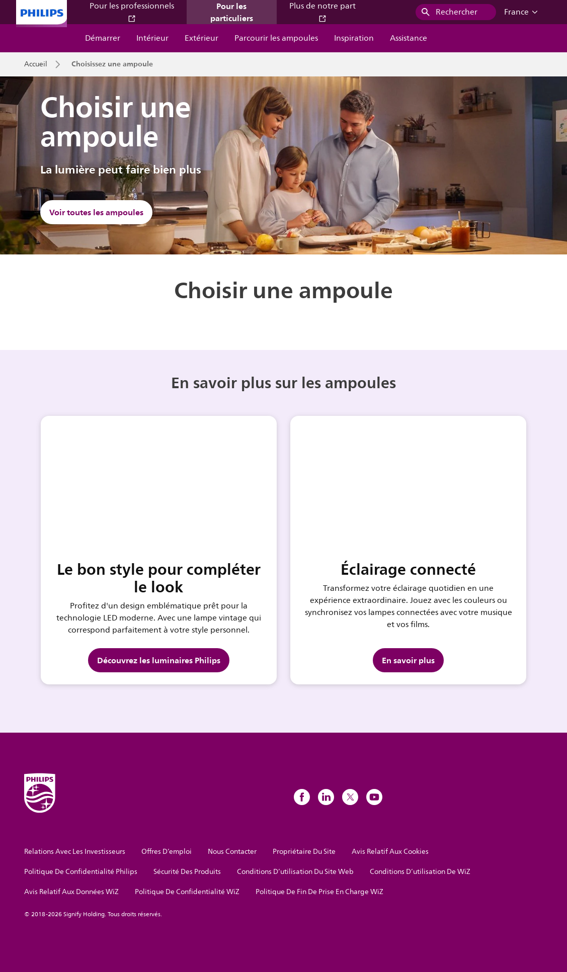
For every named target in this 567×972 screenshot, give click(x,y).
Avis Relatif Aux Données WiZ (71, 892)
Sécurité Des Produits (187, 871)
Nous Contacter (232, 851)
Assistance (408, 38)
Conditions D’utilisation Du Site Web (295, 871)
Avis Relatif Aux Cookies (390, 851)
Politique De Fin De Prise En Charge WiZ (319, 892)
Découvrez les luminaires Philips (158, 660)
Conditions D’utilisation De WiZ (420, 871)
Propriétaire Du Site (304, 851)
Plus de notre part (322, 11)
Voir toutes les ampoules (96, 212)
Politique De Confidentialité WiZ (187, 892)
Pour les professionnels (132, 11)
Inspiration (354, 38)
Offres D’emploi (166, 851)
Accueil (35, 64)
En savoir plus (408, 660)
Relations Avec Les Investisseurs (74, 851)
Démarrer (102, 38)
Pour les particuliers (231, 12)
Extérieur (201, 38)
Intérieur (152, 38)
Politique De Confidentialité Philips (80, 871)
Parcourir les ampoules (276, 38)
